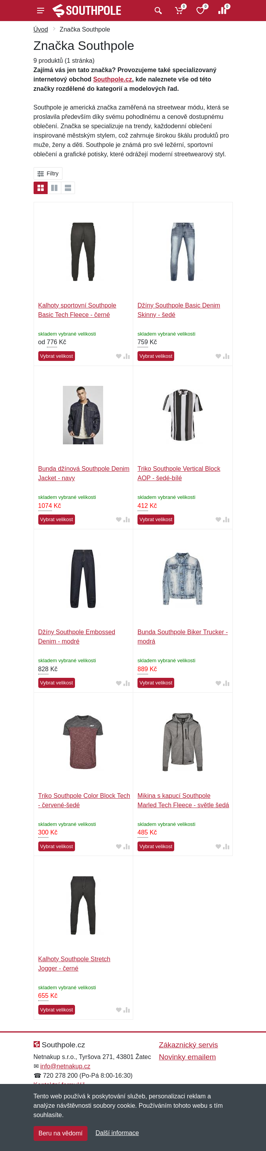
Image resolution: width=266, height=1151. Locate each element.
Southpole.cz (112, 79)
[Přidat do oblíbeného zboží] (119, 356)
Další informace (117, 1133)
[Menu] (41, 11)
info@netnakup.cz (65, 1066)
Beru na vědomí (61, 1133)
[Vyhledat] (157, 10)
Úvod (41, 29)
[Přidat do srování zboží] (126, 356)
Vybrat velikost (56, 356)
